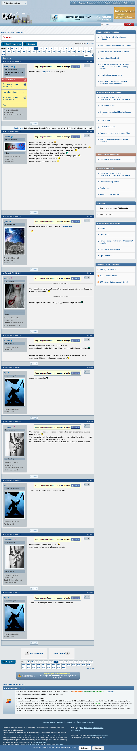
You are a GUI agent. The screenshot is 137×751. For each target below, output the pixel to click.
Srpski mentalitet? (106, 174)
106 (51, 48)
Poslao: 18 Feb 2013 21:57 (13, 273)
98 (12, 48)
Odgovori (31, 44)
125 (53, 51)
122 (38, 51)
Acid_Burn (8, 67)
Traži (125, 3)
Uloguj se (82, 3)
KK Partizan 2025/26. (108, 283)
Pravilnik (107, 3)
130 (78, 51)
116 (8, 51)
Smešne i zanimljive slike (109, 100)
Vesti (81, 728)
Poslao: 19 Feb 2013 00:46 (13, 367)
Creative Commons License (99, 735)
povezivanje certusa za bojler (111, 252)
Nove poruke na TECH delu (108, 209)
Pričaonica (11, 32)
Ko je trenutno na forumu (15, 688)
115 (3, 51)
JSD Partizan (105, 298)
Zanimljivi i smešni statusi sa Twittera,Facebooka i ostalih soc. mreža (115, 93)
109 (66, 48)
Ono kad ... (21, 32)
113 (86, 48)
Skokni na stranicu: (76, 55)
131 (83, 51)
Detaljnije (110, 691)
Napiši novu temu (13, 44)
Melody (7, 278)
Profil (35, 124)
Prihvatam (85, 748)
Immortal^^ (8, 427)
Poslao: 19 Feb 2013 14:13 (13, 592)
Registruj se (91, 3)
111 (76, 48)
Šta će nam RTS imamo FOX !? (11, 85)
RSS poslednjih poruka (108, 194)
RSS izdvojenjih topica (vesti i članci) (114, 201)
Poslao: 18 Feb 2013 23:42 (13, 335)
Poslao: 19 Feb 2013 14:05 (13, 422)
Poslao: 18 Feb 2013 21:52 (13, 216)
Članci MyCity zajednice (85, 722)
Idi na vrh (91, 668)
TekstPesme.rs (76, 730)
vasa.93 (7, 137)
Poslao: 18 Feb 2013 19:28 (13, 131)
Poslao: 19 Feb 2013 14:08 (13, 480)
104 (41, 48)
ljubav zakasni (10, 92)
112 (81, 48)
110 (71, 48)
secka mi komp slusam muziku (10, 98)
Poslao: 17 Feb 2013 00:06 (13, 61)
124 (48, 51)
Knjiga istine (104, 153)
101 (26, 48)
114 (91, 48)
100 (21, 48)
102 (31, 48)
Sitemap (60, 722)
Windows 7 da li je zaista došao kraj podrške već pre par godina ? (113, 260)
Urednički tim (70, 722)
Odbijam (98, 748)
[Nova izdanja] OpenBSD (109, 235)
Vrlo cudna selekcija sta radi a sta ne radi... (116, 223)
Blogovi (100, 3)
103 (36, 48)
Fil (5, 373)
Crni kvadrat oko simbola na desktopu (114, 229)
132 (88, 51)
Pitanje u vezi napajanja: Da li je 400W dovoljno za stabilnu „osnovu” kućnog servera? (114, 244)
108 (61, 48)
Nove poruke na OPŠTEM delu (109, 270)
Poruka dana (104, 107)
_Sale (6, 222)
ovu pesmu (46, 71)
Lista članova (117, 3)
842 (3, 54)
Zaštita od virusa (98, 728)
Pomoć (132, 3)
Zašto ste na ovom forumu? (110, 78)
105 (46, 48)
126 (58, 51)
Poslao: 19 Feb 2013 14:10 (13, 534)
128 (68, 51)
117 (13, 51)
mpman (7, 341)
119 (23, 51)
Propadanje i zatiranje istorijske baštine (115, 311)
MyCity (74, 3)
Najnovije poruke (49, 722)
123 (43, 51)
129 (73, 51)
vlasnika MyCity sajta (39, 742)
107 (56, 48)
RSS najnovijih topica (108, 188)
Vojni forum (88, 728)
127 (63, 51)
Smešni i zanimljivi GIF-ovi (110, 113)
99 (16, 48)
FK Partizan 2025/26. (108, 304)
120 (28, 51)
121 (33, 51)
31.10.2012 (90, 43)
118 (18, 51)
